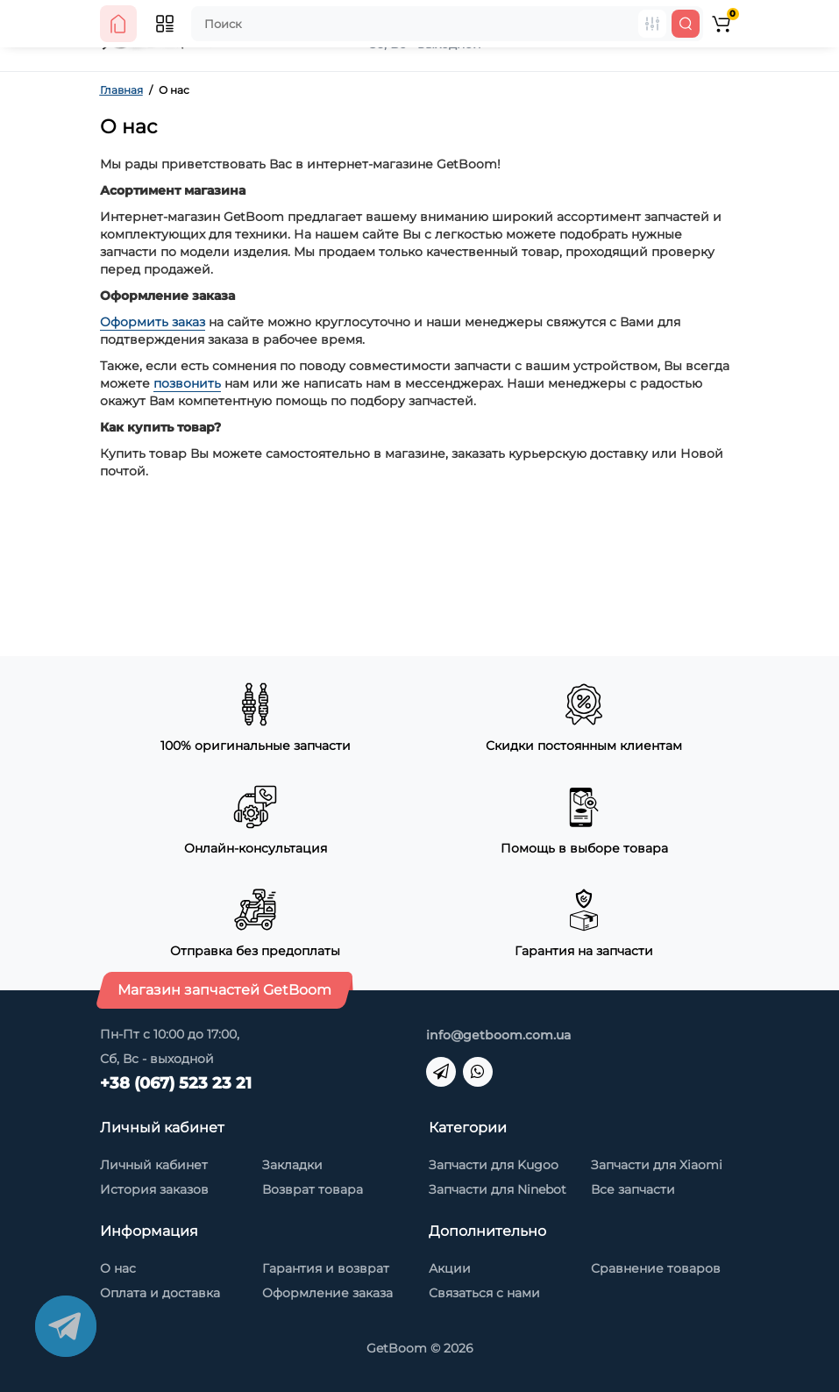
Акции (450, 1268)
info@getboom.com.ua (498, 1035)
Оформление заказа (327, 1293)
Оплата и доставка (160, 1293)
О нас (118, 1268)
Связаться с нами (484, 1293)
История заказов (154, 1189)
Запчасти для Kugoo (493, 1165)
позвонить (187, 383)
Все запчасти (633, 1189)
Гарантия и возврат (325, 1268)
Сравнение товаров (656, 1268)
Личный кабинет (154, 1165)
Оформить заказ (152, 322)
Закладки (292, 1165)
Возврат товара (312, 1189)
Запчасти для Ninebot (497, 1189)
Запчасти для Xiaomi (656, 1165)
